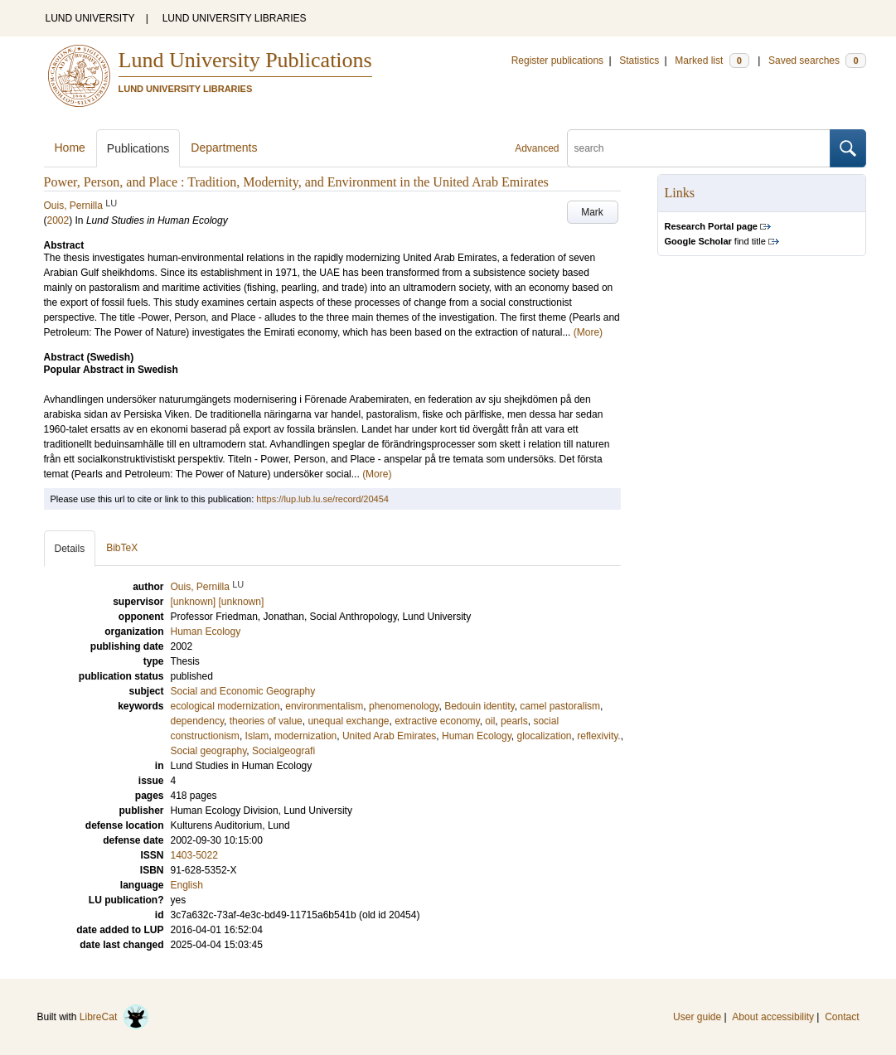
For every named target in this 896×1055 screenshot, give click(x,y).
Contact (842, 1017)
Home (70, 147)
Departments (224, 147)
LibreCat (114, 1017)
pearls (514, 721)
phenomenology (404, 706)
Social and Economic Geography (243, 691)
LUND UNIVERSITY (90, 18)
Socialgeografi (283, 751)
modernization (305, 736)
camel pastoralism (560, 706)
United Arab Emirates (389, 736)
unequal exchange (348, 721)
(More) (588, 332)
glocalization (544, 736)
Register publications (557, 60)
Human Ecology (476, 736)
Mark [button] (592, 212)
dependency (198, 721)
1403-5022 (194, 855)
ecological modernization (225, 706)
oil (490, 721)
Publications (138, 148)
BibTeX (122, 548)
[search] (699, 148)
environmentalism (324, 706)
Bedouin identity (479, 706)
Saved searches (817, 60)
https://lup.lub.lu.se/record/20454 (322, 499)
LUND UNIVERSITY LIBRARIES (234, 18)
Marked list (711, 60)
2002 (58, 220)
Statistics (639, 60)
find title (715, 241)
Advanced (537, 148)
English (187, 885)
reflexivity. (598, 736)
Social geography (209, 751)
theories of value (266, 721)
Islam (257, 736)
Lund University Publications (245, 60)
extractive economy (437, 721)
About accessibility (773, 1017)
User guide (697, 1017)
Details (70, 548)
